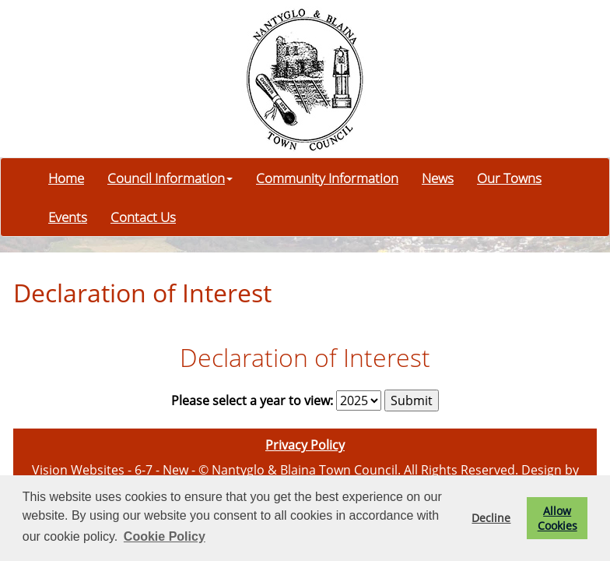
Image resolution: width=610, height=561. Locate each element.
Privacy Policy (305, 444)
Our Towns (509, 177)
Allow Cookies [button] (557, 518)
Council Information (170, 177)
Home (66, 177)
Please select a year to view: (252, 400)
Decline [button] (491, 517)
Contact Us (143, 216)
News (438, 177)
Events (67, 216)
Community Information (327, 177)
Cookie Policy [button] (164, 536)
